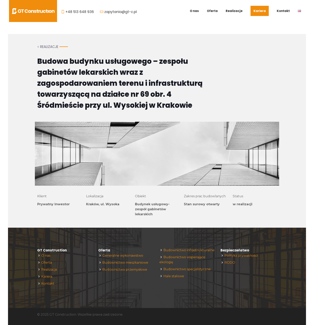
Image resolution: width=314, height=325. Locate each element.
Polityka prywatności (241, 255)
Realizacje (49, 269)
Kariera (46, 276)
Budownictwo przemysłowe (124, 269)
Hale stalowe (173, 276)
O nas (45, 255)
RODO (229, 262)
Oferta (46, 262)
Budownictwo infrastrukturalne (188, 250)
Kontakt (47, 283)
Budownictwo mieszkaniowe (125, 262)
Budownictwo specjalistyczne (187, 269)
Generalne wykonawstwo (122, 255)
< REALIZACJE (47, 46)
